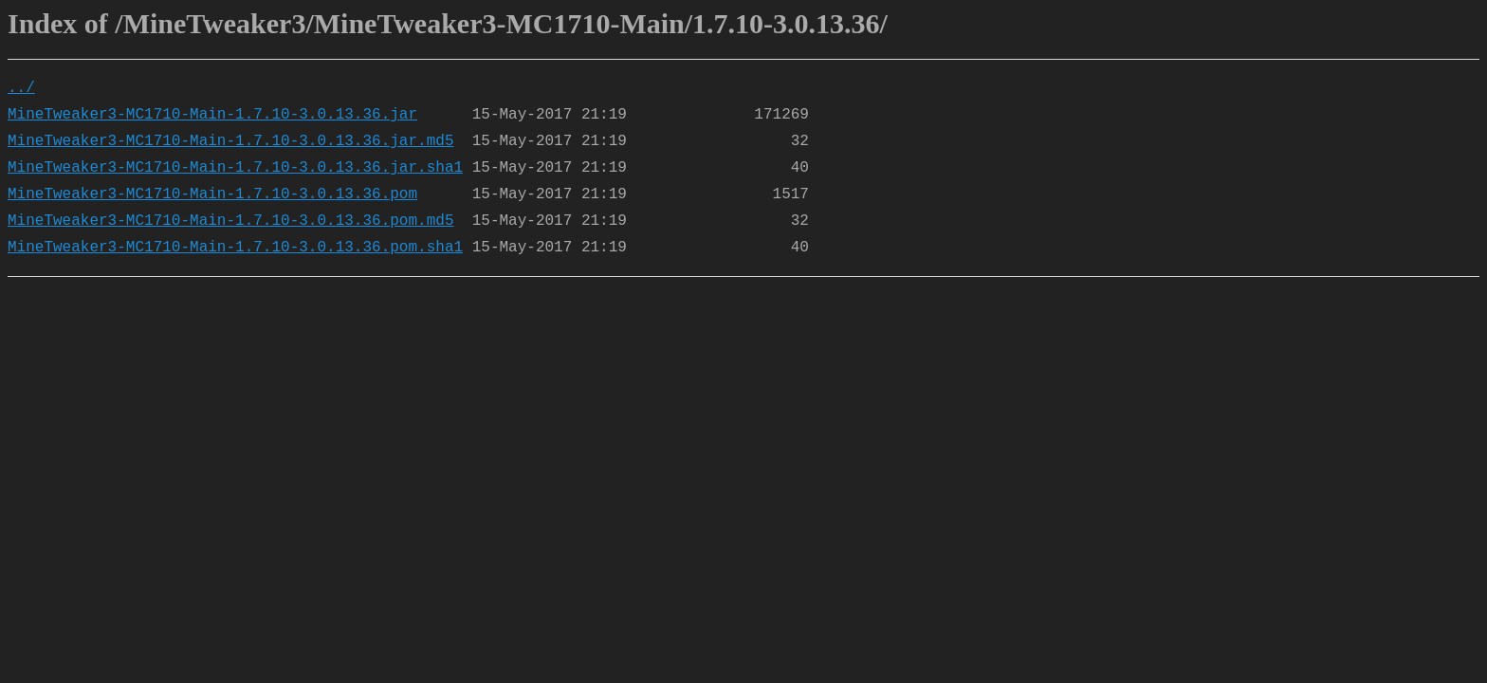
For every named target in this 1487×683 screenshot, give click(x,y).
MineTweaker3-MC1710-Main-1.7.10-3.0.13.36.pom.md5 (230, 221)
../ (21, 88)
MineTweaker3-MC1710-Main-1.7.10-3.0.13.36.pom (212, 194)
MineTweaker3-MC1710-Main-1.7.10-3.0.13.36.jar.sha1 (235, 167)
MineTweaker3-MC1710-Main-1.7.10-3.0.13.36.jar (212, 114)
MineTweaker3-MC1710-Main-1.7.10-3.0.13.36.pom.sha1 (235, 247)
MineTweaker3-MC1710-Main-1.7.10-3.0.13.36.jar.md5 (230, 141)
